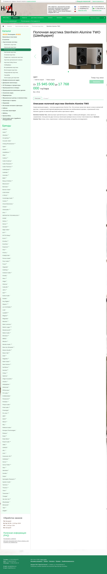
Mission (5, 341)
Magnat (5, 315)
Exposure (6, 247)
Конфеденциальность (68, 561)
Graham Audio (7, 272)
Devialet (5, 227)
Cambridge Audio (8, 198)
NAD (4, 356)
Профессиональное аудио (11, 80)
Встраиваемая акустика (11, 67)
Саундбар (7, 75)
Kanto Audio (6, 295)
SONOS (5, 447)
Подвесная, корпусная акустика (13, 57)
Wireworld (6, 505)
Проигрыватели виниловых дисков (14, 90)
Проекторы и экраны (9, 100)
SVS (4, 453)
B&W (5, 178)
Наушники (6, 103)
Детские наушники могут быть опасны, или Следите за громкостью (16, 541)
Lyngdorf (6, 313)
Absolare (6, 135)
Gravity (5, 275)
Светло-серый (39, 79)
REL (4, 424)
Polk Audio (6, 407)
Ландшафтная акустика (11, 72)
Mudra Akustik (7, 350)
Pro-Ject (6, 413)
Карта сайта (43, 559)
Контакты (59, 17)
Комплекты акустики (10, 44)
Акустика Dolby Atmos (10, 62)
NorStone (6, 367)
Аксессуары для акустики (11, 77)
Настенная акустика (10, 52)
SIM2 (5, 444)
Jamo (5, 290)
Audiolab (6, 172)
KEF (4, 293)
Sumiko (5, 473)
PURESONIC (7, 396)
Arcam (5, 149)
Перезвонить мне (96, 10)
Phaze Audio (6, 404)
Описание (37, 98)
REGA (5, 422)
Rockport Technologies (9, 430)
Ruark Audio (7, 442)
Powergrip (6, 410)
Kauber (5, 298)
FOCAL (5, 252)
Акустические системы (10, 42)
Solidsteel (6, 459)
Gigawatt (5, 267)
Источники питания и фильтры (12, 105)
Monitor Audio (7, 344)
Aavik (5, 132)
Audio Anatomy (7, 161)
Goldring (6, 270)
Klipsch (5, 304)
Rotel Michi (6, 439)
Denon (5, 224)
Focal (5, 264)
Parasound (6, 399)
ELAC (5, 238)
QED (4, 416)
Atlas (5, 155)
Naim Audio (6, 361)
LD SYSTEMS (7, 307)
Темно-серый (50, 79)
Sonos (5, 462)
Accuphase (6, 138)
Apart (4, 146)
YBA (4, 507)
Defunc (5, 221)
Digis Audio (6, 229)
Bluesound (6, 184)
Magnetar (6, 318)
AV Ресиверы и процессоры (12, 85)
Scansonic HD (7, 456)
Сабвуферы (7, 65)
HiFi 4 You (6, 17)
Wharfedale (6, 502)
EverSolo (5, 244)
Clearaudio (6, 209)
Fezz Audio (6, 261)
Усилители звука (8, 93)
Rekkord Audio (7, 427)
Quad (5, 419)
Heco (5, 278)
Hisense (5, 284)
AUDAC (5, 129)
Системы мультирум (9, 110)
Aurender (6, 175)
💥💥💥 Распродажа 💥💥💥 (12, 34)
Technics (6, 485)
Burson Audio (7, 189)
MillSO (5, 338)
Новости (24, 17)
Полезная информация (10, 21)
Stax (4, 467)
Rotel (5, 436)
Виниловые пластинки (10, 37)
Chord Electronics (8, 204)
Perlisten (6, 401)
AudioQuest (6, 169)
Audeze (5, 158)
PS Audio (6, 393)
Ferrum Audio (7, 258)
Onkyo (5, 373)
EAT (4, 232)
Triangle (5, 496)
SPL (4, 450)
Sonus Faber (7, 464)
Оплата (50, 17)
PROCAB (6, 387)
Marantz (5, 321)
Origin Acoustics (8, 378)
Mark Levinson (7, 324)
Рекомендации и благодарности (30, 21)
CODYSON (6, 192)
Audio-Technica (8, 166)
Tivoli (5, 490)
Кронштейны (7, 115)
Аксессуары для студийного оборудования (12, 119)
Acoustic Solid (7, 141)
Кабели (5, 108)
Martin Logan (7, 327)
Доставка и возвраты (37, 17)
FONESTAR (6, 255)
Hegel (5, 281)
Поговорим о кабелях (9, 538)
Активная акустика (9, 55)
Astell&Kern (6, 152)
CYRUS (5, 195)
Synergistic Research (9, 479)
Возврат (58, 561)
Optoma (5, 376)
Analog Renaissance (9, 143)
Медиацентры (7, 95)
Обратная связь (82, 10)
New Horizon (7, 364)
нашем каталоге (31, 1)
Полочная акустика (9, 49)
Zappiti (5, 510)
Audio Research (8, 164)
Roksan (5, 433)
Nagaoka (6, 358)
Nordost (5, 370)
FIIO (4, 249)
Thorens (5, 487)
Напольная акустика (10, 47)
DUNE (5, 218)
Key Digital (6, 301)
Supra (5, 476)
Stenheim (6, 470)
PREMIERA (6, 384)
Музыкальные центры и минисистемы (15, 98)
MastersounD (7, 330)
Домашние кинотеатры (10, 82)
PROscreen (6, 390)
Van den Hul (7, 499)
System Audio (7, 482)
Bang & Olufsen (8, 181)
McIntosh (6, 335)
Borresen (5, 186)
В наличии (6, 39)
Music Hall (6, 353)
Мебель (5, 113)
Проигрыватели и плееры (11, 87)
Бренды (6, 125)
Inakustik (6, 287)
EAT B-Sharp (7, 235)
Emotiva (5, 241)
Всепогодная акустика (10, 70)
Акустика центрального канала (13, 60)
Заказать (96, 82)
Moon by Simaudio (8, 347)
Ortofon (5, 381)
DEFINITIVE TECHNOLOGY (11, 215)
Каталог (15, 17)
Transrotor (6, 493)
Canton (5, 201)
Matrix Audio (7, 333)
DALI (5, 212)
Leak (4, 310)
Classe (5, 206)
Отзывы (69, 17)
